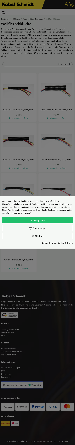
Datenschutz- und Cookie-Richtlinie (57, 243)
